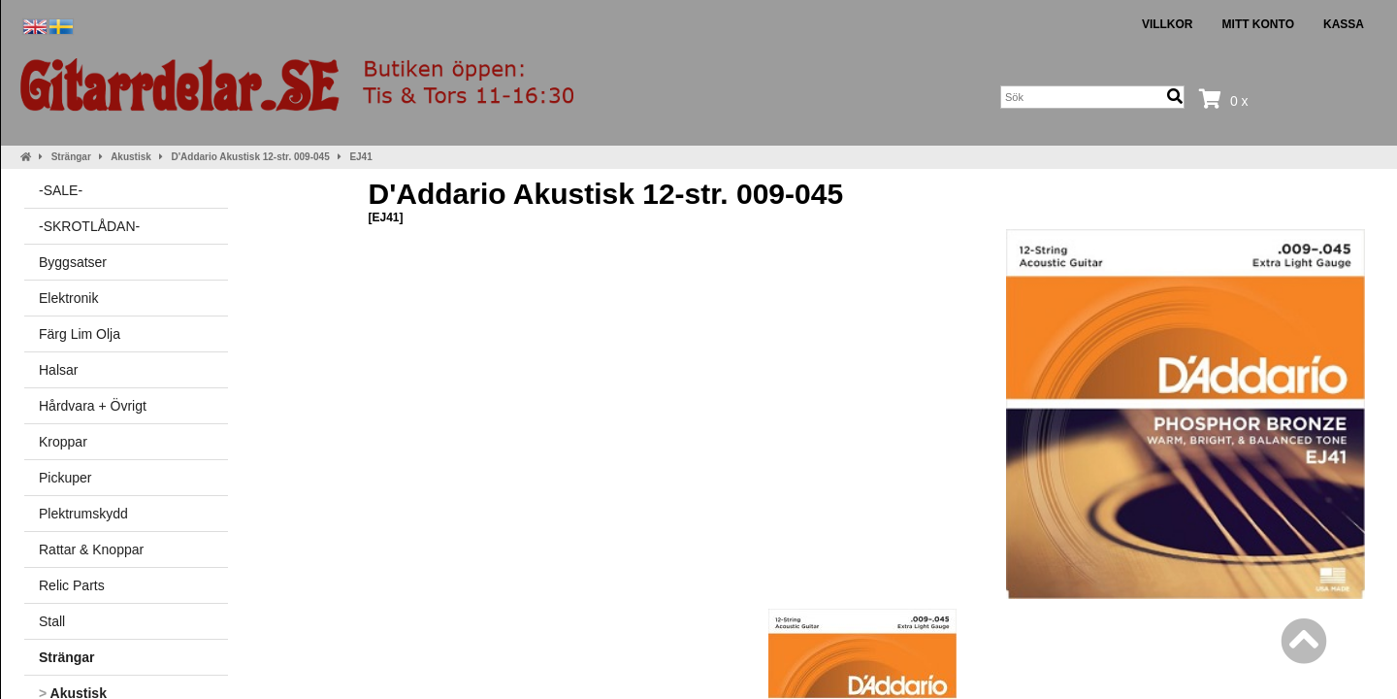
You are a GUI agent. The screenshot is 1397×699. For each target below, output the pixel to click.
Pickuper (65, 477)
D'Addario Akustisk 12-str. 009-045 (251, 156)
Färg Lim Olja (79, 334)
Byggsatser (73, 262)
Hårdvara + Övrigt (92, 406)
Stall (52, 621)
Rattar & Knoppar (91, 549)
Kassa (1343, 24)
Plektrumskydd (83, 513)
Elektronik (68, 298)
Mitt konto (1258, 24)
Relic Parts (72, 585)
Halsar (58, 370)
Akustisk (131, 156)
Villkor (1167, 24)
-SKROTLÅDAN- (89, 226)
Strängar (71, 156)
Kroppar (63, 441)
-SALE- (60, 190)
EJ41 (360, 156)
